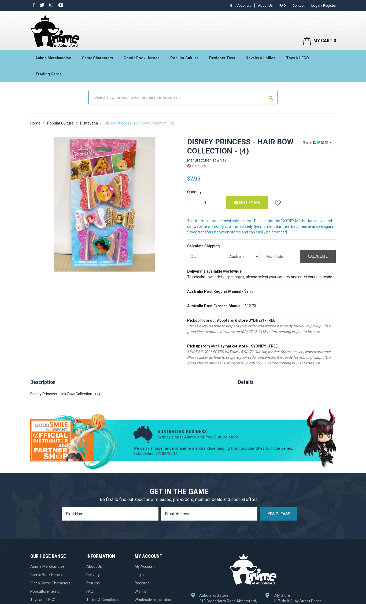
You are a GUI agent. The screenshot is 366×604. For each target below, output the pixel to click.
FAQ (282, 5)
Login (139, 575)
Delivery (93, 575)
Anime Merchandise (53, 58)
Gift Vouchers (240, 5)
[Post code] (279, 256)
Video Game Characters (50, 583)
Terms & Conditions (102, 600)
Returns (93, 583)
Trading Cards (48, 74)
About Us (265, 5)
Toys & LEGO (297, 58)
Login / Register (323, 5)
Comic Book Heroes (142, 58)
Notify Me (247, 202)
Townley (219, 160)
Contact (299, 5)
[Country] (242, 256)
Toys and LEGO (43, 600)
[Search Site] (272, 97)
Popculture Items (44, 591)
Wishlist (141, 591)
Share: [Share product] (316, 142)
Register (142, 583)
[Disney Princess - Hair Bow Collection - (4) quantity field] (205, 202)
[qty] (204, 256)
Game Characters (97, 58)
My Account (145, 566)
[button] (277, 202)
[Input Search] (177, 97)
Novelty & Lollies (260, 58)
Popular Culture (184, 58)
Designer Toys (222, 58)
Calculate (318, 256)
